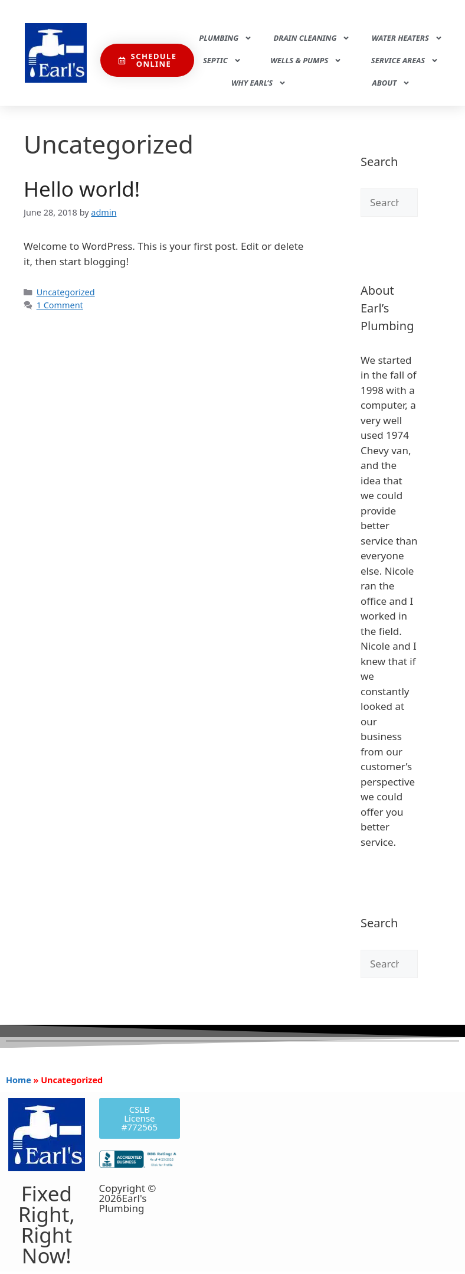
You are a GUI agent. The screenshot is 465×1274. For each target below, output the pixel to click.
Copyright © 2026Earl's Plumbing (127, 1198)
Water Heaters (407, 38)
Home (18, 1080)
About (391, 83)
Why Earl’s (258, 83)
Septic (222, 60)
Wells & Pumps (306, 60)
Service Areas (404, 60)
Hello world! (82, 189)
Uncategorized (66, 292)
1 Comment (60, 305)
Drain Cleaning (312, 38)
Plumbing (225, 38)
